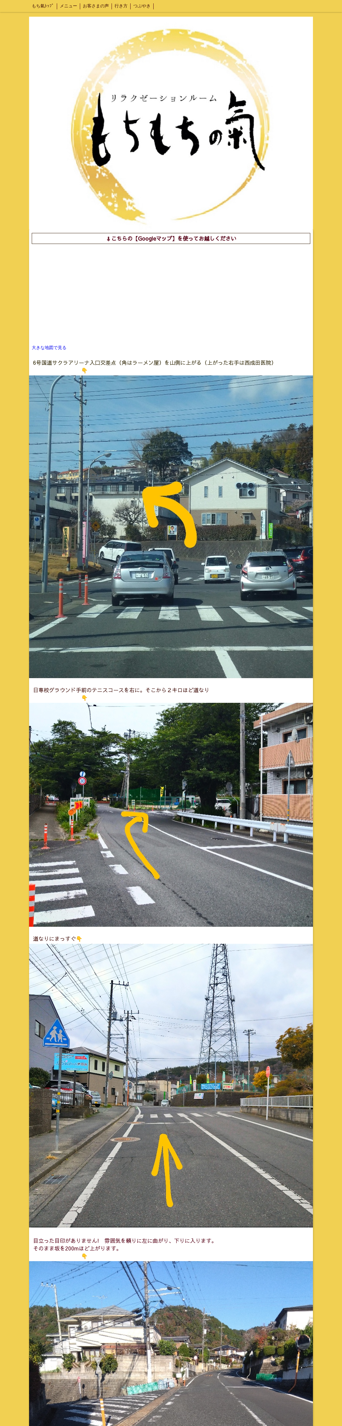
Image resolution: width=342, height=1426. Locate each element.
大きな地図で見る (49, 347)
